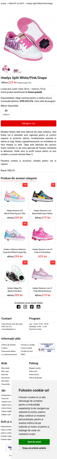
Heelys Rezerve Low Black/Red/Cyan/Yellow (42, 212)
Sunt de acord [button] (34, 442)
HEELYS (11, 170)
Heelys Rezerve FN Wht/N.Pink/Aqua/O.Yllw (14, 212)
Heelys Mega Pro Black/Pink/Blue (14, 289)
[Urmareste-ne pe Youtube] (38, 307)
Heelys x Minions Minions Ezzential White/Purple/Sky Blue (14, 251)
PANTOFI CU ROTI (16, 3)
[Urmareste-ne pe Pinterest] (32, 307)
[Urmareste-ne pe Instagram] (25, 307)
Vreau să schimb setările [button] (34, 448)
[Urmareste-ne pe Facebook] (19, 307)
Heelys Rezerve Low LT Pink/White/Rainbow (42, 289)
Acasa (3, 3)
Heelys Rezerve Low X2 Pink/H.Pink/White (42, 250)
